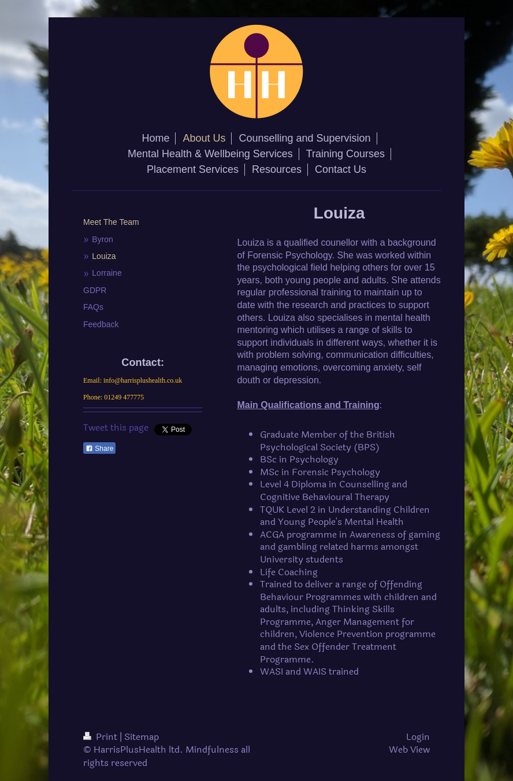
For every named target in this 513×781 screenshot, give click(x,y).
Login (418, 737)
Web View (409, 749)
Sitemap (141, 737)
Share (99, 449)
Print (101, 737)
